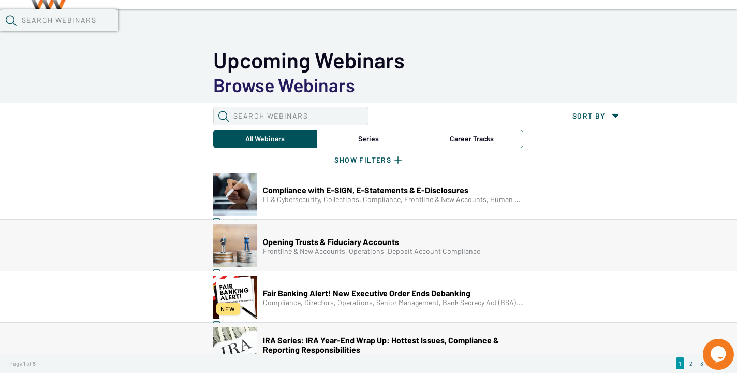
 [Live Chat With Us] (709, 347)
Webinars (183, 26)
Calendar (241, 26)
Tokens (293, 26)
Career (272, 85)
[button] (533, 25)
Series (188, 85)
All (103, 85)
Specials (363, 26)
